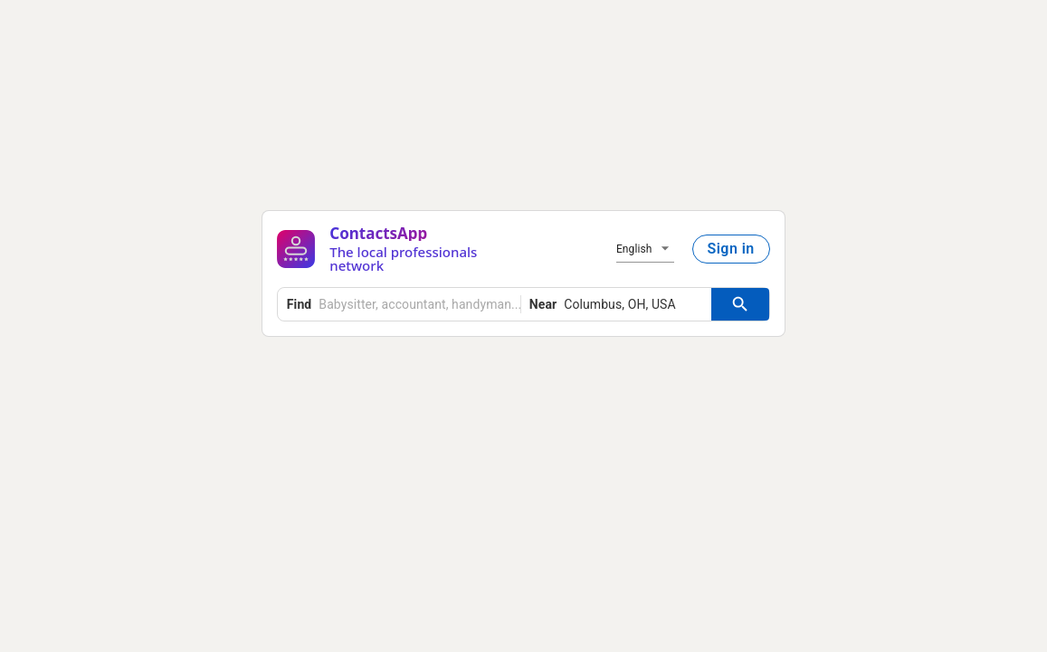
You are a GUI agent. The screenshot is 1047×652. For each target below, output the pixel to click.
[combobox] (403, 304)
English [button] (634, 249)
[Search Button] (740, 304)
